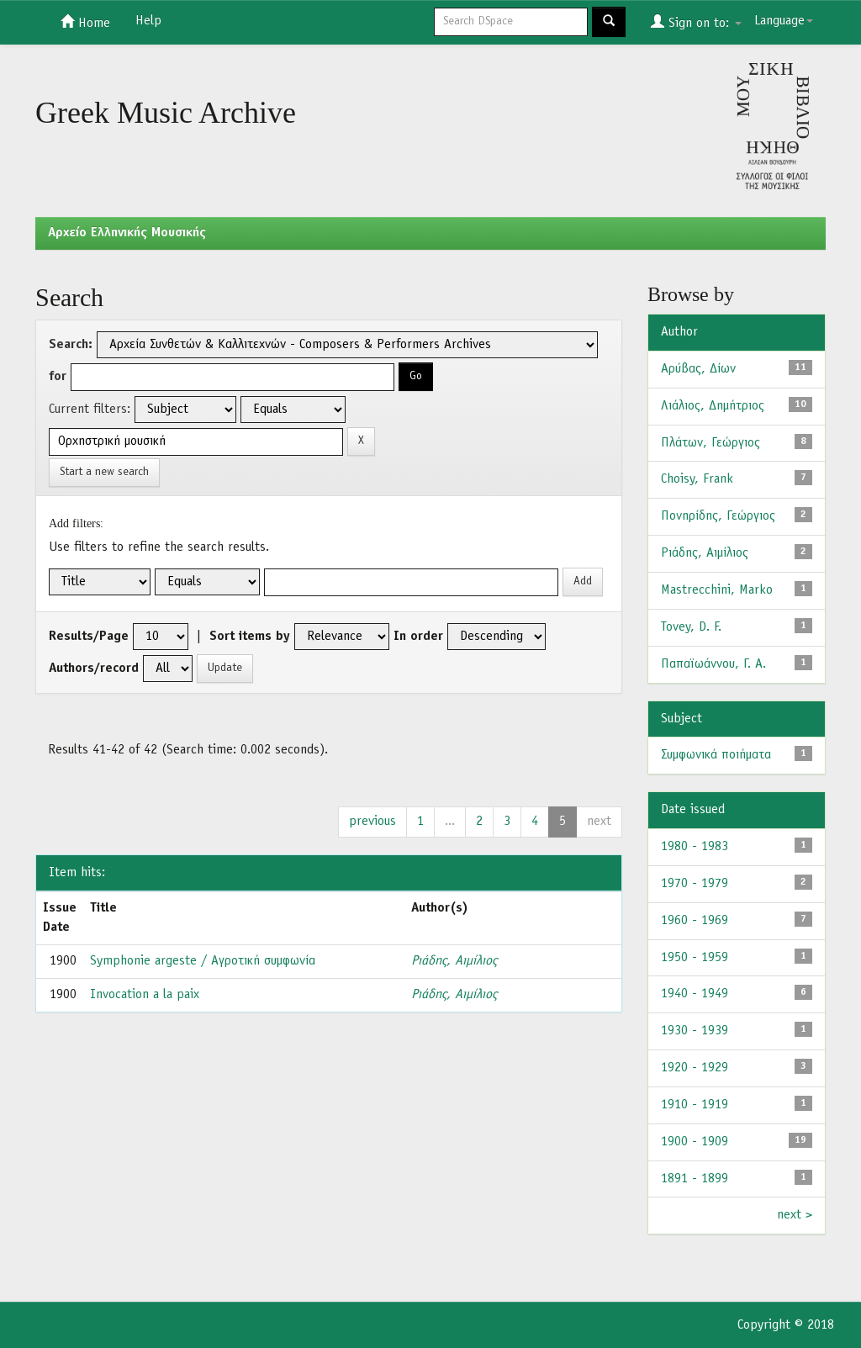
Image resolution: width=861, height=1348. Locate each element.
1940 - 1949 (694, 994)
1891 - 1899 (694, 1179)
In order (418, 636)
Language (783, 21)
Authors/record (94, 668)
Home (85, 21)
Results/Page (89, 636)
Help (148, 21)
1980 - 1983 (694, 847)
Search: (70, 345)
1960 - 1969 (694, 921)
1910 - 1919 (694, 1105)
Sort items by (249, 636)
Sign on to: (696, 21)
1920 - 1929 (694, 1068)
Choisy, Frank (697, 479)
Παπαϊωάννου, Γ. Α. (713, 664)
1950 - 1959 (694, 958)
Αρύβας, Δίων (698, 369)
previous (372, 821)
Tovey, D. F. (691, 627)
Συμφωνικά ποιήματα (716, 755)
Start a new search (104, 472)
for (57, 376)
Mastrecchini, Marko (717, 590)
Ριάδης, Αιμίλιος (454, 961)
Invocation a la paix (144, 995)
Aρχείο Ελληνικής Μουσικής (127, 233)
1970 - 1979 (694, 884)
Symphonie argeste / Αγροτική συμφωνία (202, 961)
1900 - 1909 (694, 1142)
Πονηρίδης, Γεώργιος (718, 516)
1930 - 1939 (694, 1031)
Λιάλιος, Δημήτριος (712, 406)
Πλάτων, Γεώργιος (710, 443)
